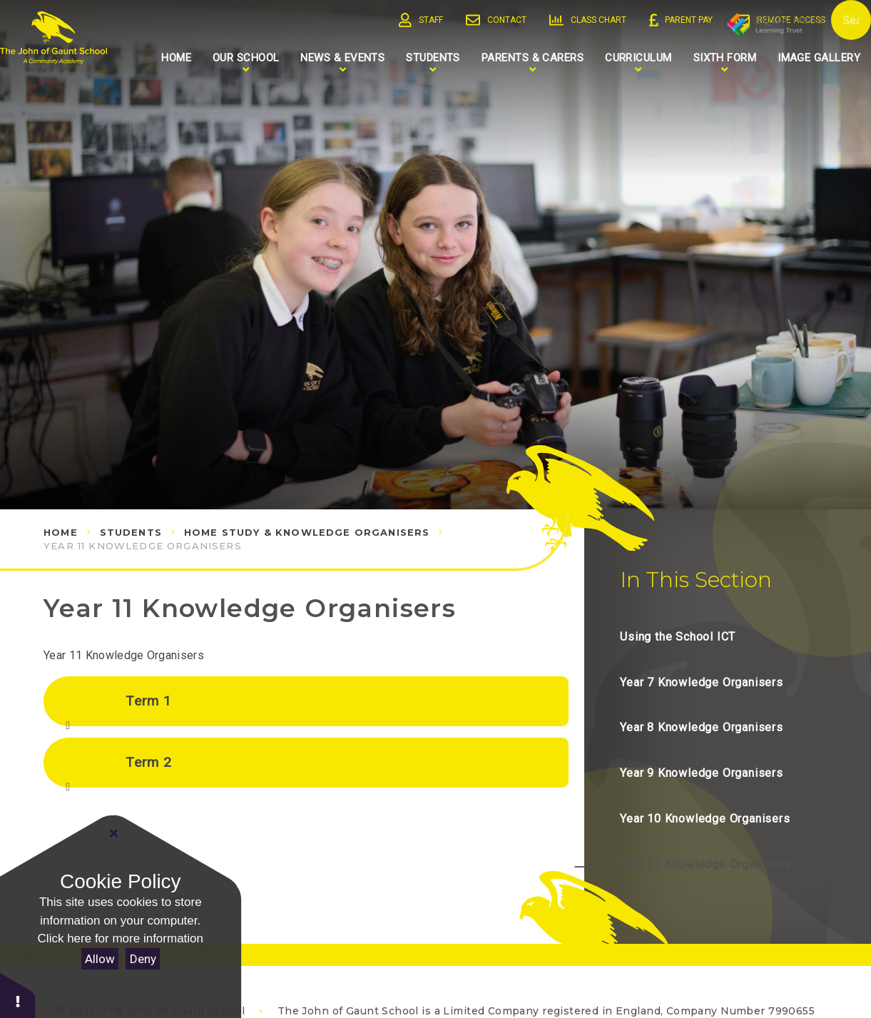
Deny (143, 959)
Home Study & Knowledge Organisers (307, 532)
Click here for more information (120, 938)
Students (131, 532)
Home (61, 532)
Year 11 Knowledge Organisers (143, 545)
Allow (100, 959)
